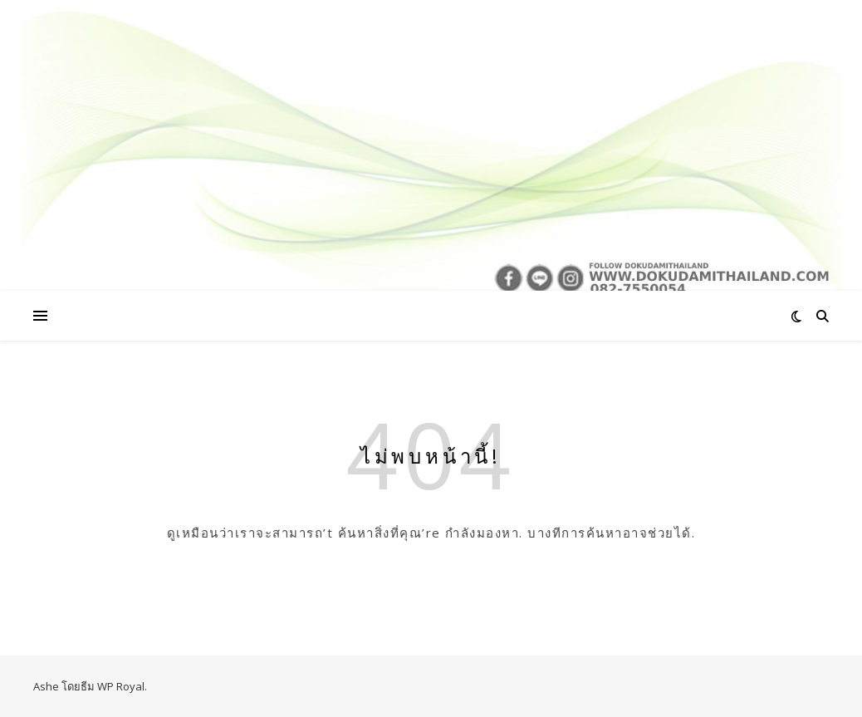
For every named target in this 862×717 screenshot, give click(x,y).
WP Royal (120, 686)
